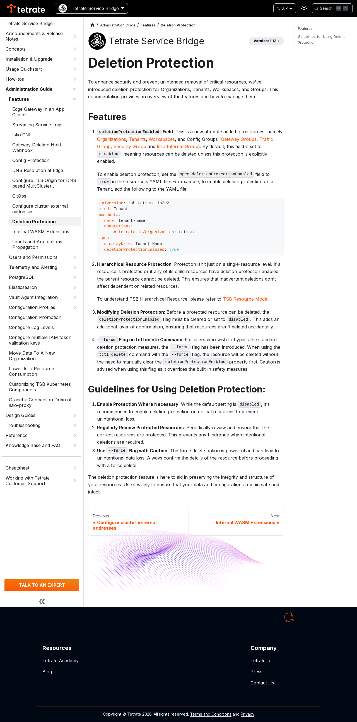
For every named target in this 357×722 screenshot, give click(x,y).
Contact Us (262, 683)
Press (256, 671)
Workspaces (162, 139)
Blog (47, 671)
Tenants (137, 139)
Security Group (130, 146)
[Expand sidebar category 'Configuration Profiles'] (75, 307)
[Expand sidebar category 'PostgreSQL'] (75, 277)
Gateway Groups (239, 139)
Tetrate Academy (60, 660)
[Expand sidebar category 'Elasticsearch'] (75, 287)
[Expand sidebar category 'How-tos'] (75, 79)
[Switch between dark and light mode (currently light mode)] (304, 8)
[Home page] (92, 25)
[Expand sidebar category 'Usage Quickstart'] (75, 69)
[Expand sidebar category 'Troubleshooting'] (75, 425)
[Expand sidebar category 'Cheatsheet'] (75, 467)
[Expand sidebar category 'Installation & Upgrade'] (75, 59)
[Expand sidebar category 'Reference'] (75, 435)
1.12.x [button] (282, 8)
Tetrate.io (260, 660)
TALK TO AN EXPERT (42, 585)
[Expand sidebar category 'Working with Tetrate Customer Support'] (75, 480)
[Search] (332, 8)
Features (305, 28)
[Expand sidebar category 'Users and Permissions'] (75, 257)
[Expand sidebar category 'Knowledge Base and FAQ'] (75, 445)
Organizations (111, 139)
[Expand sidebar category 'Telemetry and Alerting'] (75, 267)
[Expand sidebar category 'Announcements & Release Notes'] (75, 36)
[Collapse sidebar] (42, 601)
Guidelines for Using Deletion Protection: (323, 40)
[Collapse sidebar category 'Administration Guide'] (75, 89)
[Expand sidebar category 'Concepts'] (75, 49)
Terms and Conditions (210, 714)
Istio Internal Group (177, 146)
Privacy (247, 714)
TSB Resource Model (245, 299)
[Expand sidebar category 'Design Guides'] (75, 415)
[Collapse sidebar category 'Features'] (75, 99)
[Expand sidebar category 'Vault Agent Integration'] (75, 297)
